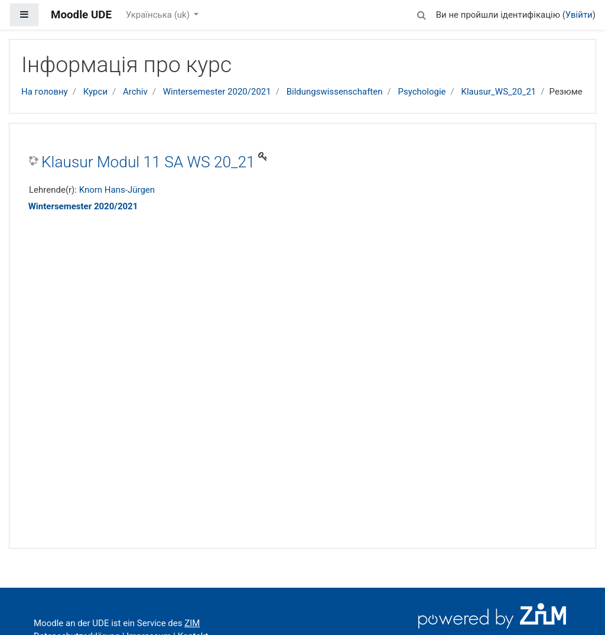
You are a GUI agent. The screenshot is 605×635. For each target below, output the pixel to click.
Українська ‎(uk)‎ (159, 14)
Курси (95, 91)
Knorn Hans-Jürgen (117, 189)
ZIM (192, 623)
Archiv (135, 91)
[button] (422, 13)
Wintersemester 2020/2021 (217, 91)
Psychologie (421, 91)
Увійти (579, 14)
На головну (44, 91)
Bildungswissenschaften (335, 91)
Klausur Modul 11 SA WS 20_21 (148, 162)
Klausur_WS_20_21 (498, 91)
